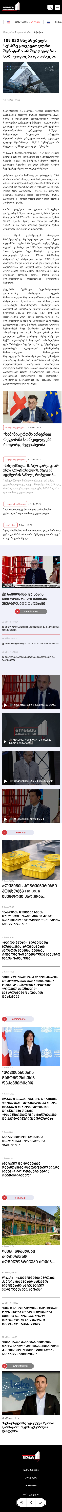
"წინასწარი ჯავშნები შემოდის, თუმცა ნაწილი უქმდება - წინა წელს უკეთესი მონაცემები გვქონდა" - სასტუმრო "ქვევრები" (30, 1348)
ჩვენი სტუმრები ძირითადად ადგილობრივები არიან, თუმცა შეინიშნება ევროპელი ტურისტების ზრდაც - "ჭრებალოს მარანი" (27, 1257)
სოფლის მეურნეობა (15, 427)
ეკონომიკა (10, 524)
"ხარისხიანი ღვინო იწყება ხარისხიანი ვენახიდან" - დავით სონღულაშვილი (27, 511)
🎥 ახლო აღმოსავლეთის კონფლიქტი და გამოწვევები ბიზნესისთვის (31, 628)
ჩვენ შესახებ (31, 1470)
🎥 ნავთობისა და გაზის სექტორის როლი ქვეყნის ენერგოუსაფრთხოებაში (24, 599)
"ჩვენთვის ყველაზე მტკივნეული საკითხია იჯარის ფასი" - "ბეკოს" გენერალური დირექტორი (28, 1427)
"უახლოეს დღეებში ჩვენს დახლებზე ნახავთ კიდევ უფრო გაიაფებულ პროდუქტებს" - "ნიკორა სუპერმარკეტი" (31, 918)
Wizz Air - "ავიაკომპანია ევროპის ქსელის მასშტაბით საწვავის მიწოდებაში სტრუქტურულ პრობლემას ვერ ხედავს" (28, 1283)
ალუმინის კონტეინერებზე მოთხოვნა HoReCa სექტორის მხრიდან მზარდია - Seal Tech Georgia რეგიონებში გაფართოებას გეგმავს (30, 891)
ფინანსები (24, 31)
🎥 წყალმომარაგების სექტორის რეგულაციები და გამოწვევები (28, 658)
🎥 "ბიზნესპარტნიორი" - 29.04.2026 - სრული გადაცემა (30, 644)
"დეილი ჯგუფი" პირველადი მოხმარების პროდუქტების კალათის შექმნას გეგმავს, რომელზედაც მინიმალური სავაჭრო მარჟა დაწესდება (31, 950)
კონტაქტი (31, 1478)
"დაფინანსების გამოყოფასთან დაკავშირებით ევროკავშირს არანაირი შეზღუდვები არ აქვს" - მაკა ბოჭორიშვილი (32, 534)
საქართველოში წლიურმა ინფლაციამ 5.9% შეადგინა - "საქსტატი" (24, 1141)
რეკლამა (31, 1486)
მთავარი (8, 31)
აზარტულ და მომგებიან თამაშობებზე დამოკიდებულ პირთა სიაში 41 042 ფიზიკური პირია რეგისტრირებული (31, 1169)
